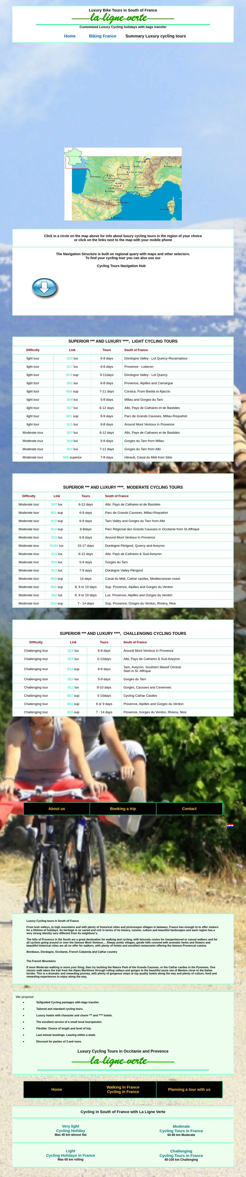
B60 (66, 457)
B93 (54, 603)
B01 (69, 416)
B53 (69, 375)
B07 (70, 408)
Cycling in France (123, 1092)
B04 (70, 399)
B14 (54, 529)
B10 (70, 449)
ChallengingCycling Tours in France (181, 1153)
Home (70, 36)
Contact (189, 809)
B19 (54, 570)
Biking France (102, 36)
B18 (70, 358)
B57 (70, 695)
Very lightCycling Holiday (70, 1128)
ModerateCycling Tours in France (181, 1128)
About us (56, 809)
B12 (71, 687)
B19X (54, 545)
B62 (54, 587)
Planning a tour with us (189, 1089)
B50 (54, 578)
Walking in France (123, 1087)
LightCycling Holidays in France (70, 1153)
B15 (70, 424)
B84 (69, 391)
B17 (70, 366)
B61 (70, 383)
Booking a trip (123, 809)
